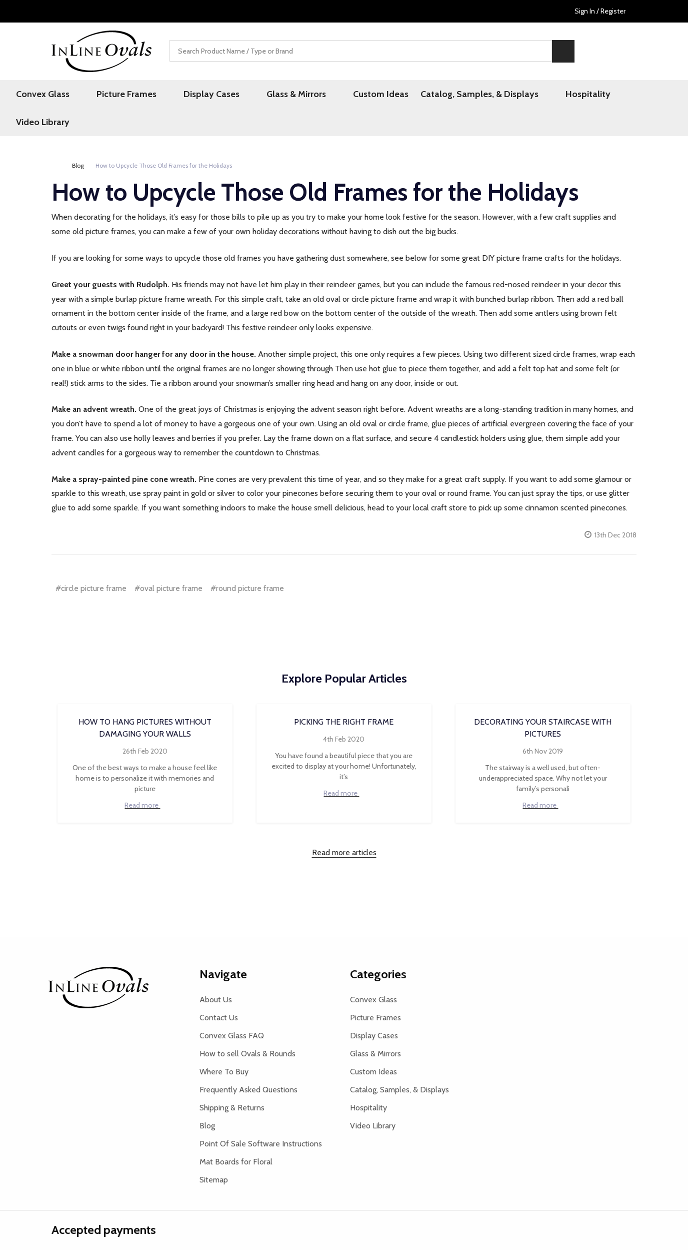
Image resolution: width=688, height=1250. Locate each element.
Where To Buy (224, 1044)
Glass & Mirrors (286, 94)
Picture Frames (138, 94)
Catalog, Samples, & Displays (460, 94)
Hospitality (557, 94)
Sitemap (214, 1152)
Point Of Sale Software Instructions (261, 1116)
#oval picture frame (168, 561)
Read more (144, 778)
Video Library (621, 94)
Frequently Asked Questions (249, 1062)
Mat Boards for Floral (236, 1134)
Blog (207, 1098)
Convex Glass (65, 94)
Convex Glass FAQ (232, 1008)
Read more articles (344, 825)
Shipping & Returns (232, 1080)
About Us (216, 972)
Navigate (223, 947)
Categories (378, 947)
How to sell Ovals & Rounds (248, 1026)
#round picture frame (247, 561)
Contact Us (219, 990)
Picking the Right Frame (344, 695)
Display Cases (212, 94)
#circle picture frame (91, 561)
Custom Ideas (359, 94)
